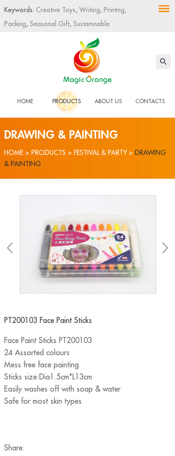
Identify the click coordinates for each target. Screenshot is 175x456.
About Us (108, 101)
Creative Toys (56, 10)
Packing (15, 24)
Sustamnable (90, 24)
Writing (88, 10)
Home (25, 101)
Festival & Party (100, 152)
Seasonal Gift (49, 24)
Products (66, 101)
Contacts (150, 101)
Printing (113, 10)
